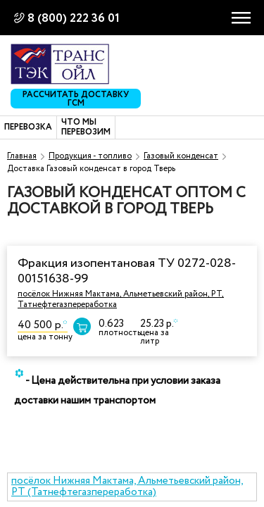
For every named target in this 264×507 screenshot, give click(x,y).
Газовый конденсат (181, 156)
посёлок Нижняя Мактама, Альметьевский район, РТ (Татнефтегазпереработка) (127, 487)
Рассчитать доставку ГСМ (76, 98)
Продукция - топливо (90, 156)
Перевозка (28, 127)
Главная (22, 156)
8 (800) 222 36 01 (73, 18)
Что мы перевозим (86, 128)
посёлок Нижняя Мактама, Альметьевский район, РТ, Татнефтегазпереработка (121, 299)
